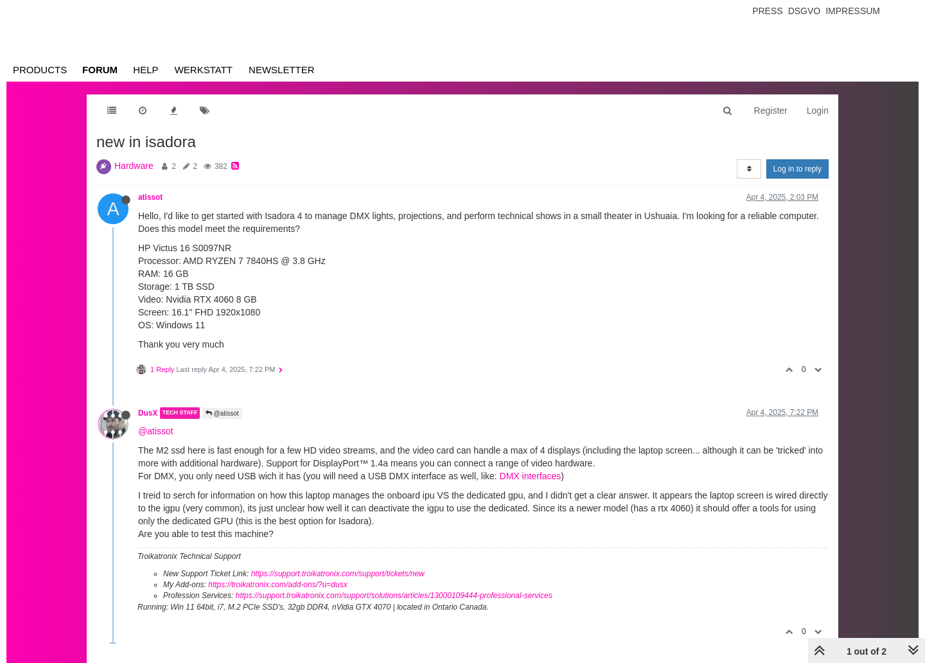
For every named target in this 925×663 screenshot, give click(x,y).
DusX (147, 413)
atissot (150, 197)
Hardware (134, 166)
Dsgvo (804, 11)
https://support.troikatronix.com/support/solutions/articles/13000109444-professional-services (394, 595)
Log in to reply (797, 168)
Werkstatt (204, 69)
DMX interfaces (530, 476)
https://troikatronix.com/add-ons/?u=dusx (277, 584)
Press (767, 11)
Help (145, 69)
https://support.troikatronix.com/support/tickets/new (338, 573)
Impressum (852, 11)
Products (40, 69)
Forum (100, 69)
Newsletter (282, 69)
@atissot (222, 413)
